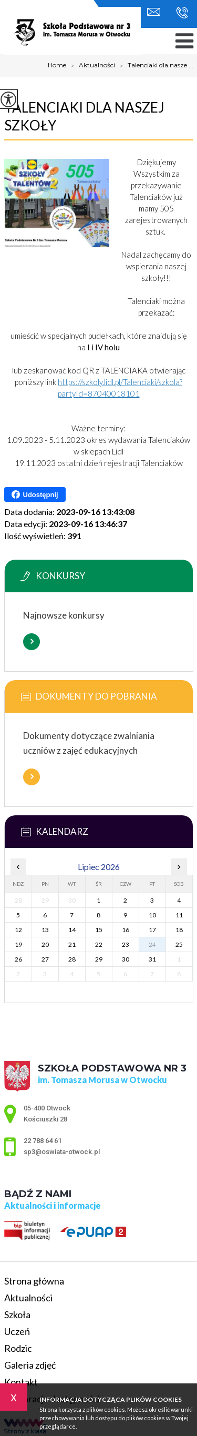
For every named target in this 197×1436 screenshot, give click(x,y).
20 (45, 944)
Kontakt (21, 1382)
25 (179, 944)
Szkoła (17, 1314)
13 (45, 930)
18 (179, 930)
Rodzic (18, 1348)
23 (125, 944)
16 (125, 930)
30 (125, 959)
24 (152, 944)
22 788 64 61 (182, 12)
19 (18, 944)
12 (18, 930)
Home (57, 65)
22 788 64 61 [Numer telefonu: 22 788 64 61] (42, 1141)
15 (98, 930)
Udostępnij (35, 494)
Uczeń (17, 1331)
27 (45, 959)
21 (72, 944)
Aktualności (90, 65)
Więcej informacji (31, 641)
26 (18, 959)
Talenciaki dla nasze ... (154, 65)
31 (152, 959)
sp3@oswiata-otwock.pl (153, 12)
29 (98, 959)
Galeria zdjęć (30, 1365)
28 (72, 959)
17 (152, 930)
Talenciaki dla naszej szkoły (84, 116)
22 (98, 944)
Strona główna (34, 1281)
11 (179, 915)
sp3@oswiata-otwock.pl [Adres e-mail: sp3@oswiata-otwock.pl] (62, 1152)
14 (72, 930)
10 (152, 915)
